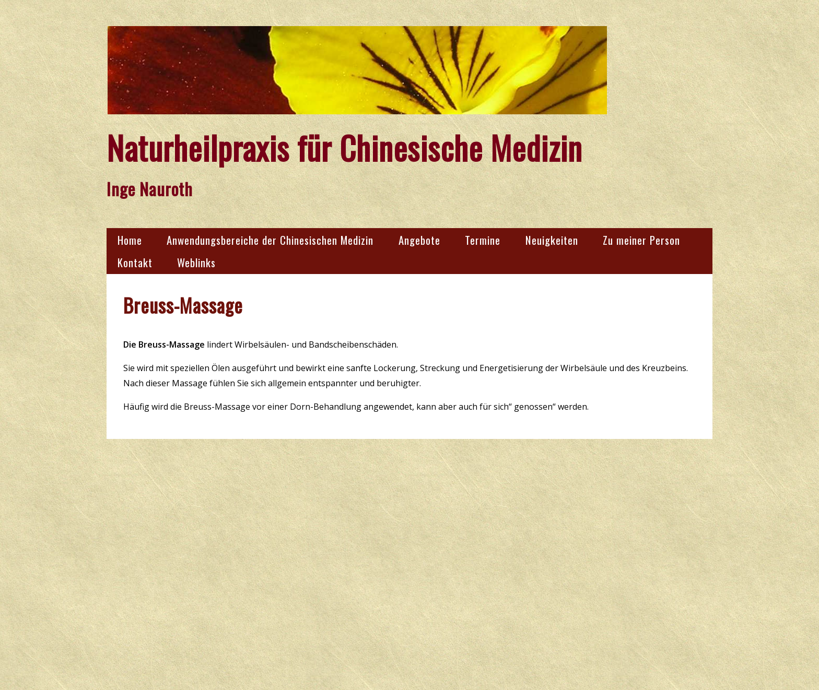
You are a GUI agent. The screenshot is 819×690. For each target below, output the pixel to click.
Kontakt (135, 262)
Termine (482, 240)
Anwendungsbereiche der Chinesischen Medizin (270, 240)
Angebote (419, 240)
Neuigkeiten (551, 240)
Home (130, 240)
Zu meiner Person (641, 240)
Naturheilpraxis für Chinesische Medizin (344, 147)
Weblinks (196, 262)
